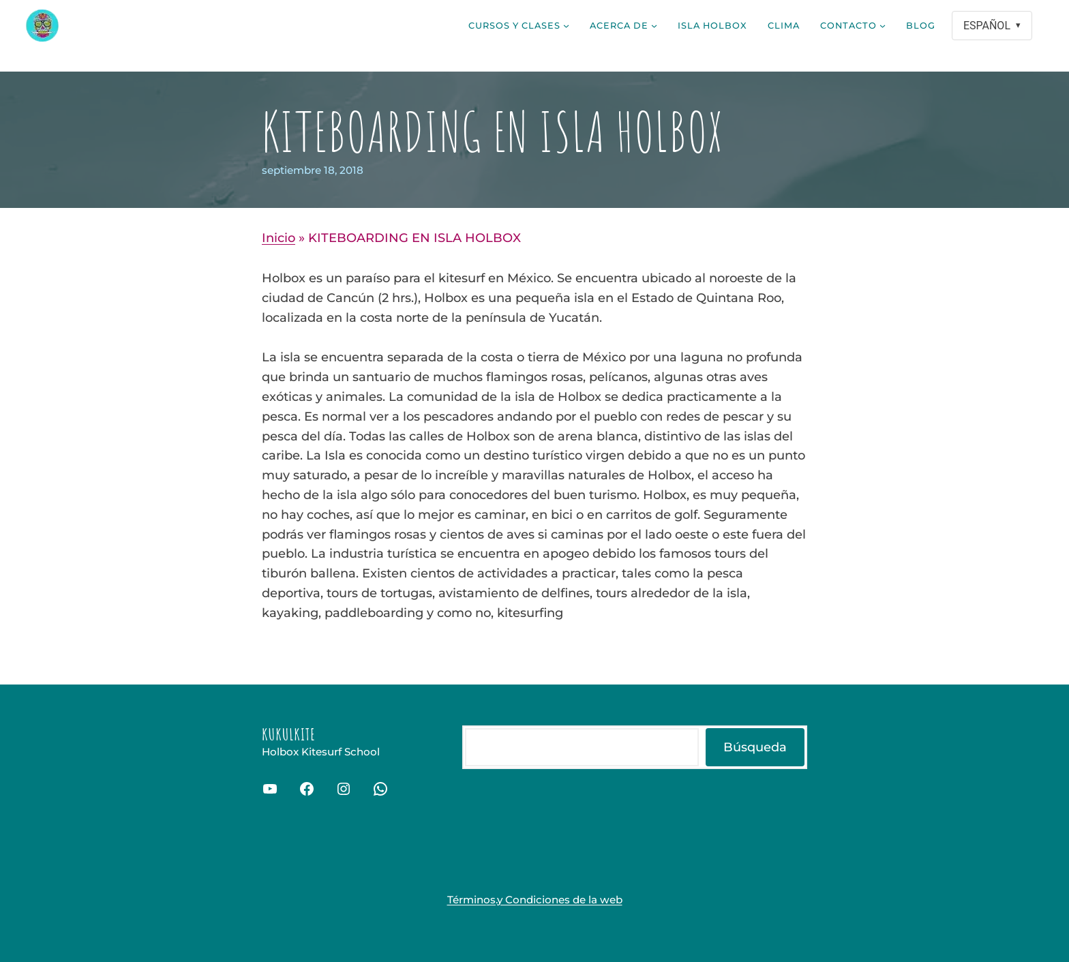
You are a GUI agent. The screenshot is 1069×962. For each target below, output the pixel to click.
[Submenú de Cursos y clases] (566, 25)
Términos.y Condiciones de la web (534, 899)
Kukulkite (289, 734)
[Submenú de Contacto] (882, 25)
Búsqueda (755, 747)
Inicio (278, 237)
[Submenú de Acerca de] (654, 25)
